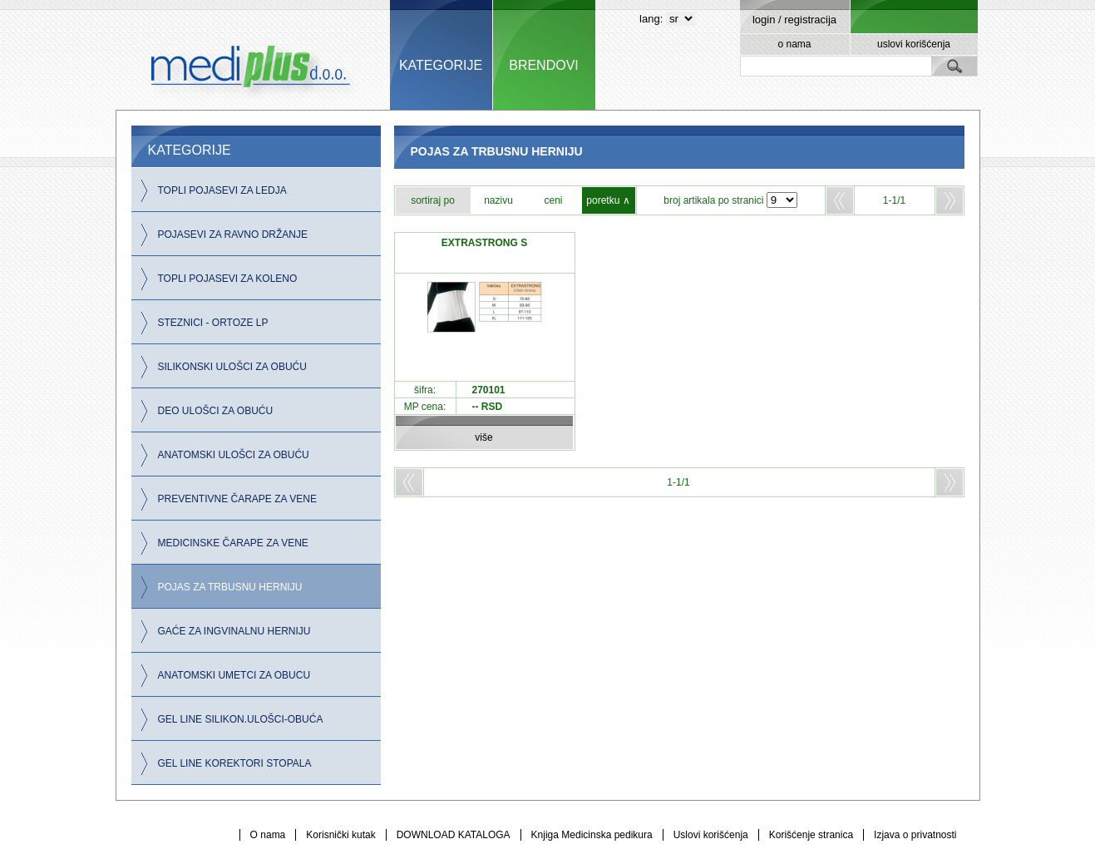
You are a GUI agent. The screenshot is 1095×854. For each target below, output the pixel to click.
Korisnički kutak (340, 835)
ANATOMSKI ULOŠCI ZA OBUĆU (233, 455)
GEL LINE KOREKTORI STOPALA (235, 763)
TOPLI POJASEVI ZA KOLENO (228, 278)
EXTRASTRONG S (484, 243)
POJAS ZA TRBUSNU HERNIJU (230, 587)
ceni (553, 200)
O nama (268, 835)
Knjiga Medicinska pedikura (592, 835)
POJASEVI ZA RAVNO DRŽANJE (233, 234)
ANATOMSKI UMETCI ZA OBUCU (234, 675)
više (483, 437)
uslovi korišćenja (913, 44)
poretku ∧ (607, 200)
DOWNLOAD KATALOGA (454, 835)
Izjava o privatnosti (915, 835)
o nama (794, 44)
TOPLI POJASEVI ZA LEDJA (222, 190)
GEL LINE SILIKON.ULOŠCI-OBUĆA (240, 719)
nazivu (498, 200)
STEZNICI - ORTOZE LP (213, 322)
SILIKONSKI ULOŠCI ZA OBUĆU (232, 367)
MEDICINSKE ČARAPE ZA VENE (233, 543)
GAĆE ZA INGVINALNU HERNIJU (234, 631)
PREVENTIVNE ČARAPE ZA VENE (237, 499)
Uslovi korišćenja (710, 835)
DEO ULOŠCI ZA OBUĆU (216, 411)
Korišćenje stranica (811, 835)
